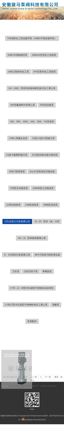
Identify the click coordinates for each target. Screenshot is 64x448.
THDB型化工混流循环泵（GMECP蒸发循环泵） (32, 54)
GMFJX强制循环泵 (17, 70)
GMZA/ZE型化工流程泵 (44, 70)
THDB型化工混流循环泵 (48, 386)
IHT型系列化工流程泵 (45, 87)
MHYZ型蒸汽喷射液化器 (47, 270)
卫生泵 (15, 287)
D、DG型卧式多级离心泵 (17, 270)
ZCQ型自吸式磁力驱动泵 (45, 170)
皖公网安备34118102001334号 (35, 420)
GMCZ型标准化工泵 (18, 87)
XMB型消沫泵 (50, 220)
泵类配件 (32, 336)
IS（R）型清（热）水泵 (47, 237)
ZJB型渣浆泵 (32, 220)
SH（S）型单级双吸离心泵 (32, 253)
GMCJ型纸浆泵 (17, 187)
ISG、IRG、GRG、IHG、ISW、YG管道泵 (32, 137)
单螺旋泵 (47, 287)
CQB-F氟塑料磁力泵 (16, 170)
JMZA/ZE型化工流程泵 (17, 386)
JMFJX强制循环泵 (32, 386)
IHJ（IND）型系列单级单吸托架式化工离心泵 (32, 103)
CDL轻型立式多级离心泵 (17, 237)
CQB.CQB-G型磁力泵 (43, 153)
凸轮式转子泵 (31, 287)
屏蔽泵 (55, 320)
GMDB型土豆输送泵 (43, 203)
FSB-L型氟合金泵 (18, 153)
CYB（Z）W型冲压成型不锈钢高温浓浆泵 (32, 303)
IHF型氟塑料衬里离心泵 (22, 120)
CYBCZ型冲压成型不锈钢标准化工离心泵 (26, 320)
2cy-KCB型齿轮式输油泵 (42, 187)
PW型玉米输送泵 (19, 203)
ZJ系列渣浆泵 (13, 220)
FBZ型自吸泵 (47, 120)
